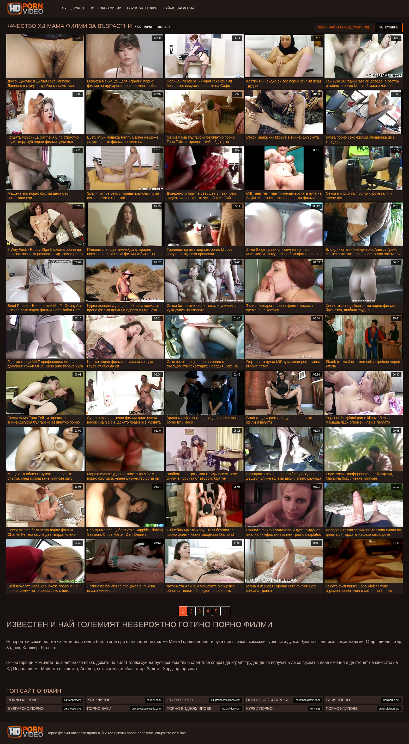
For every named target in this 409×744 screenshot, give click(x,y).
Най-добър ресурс (181, 8)
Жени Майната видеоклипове (344, 27)
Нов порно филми (106, 8)
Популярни (389, 27)
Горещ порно (72, 8)
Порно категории (143, 8)
